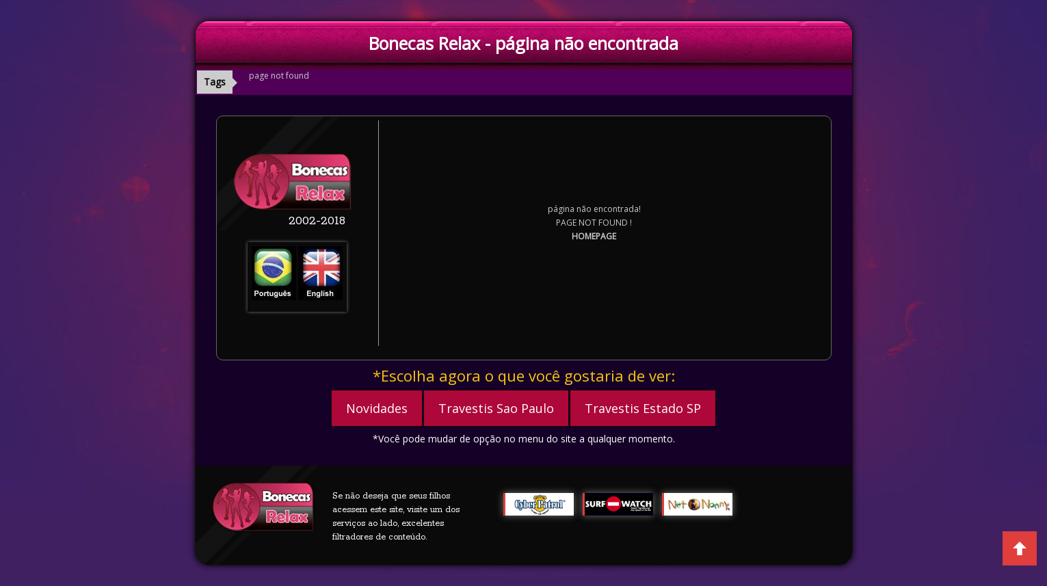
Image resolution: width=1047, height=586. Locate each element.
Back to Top (1020, 548)
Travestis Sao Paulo (496, 408)
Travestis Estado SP (643, 408)
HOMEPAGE (594, 236)
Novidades (377, 408)
